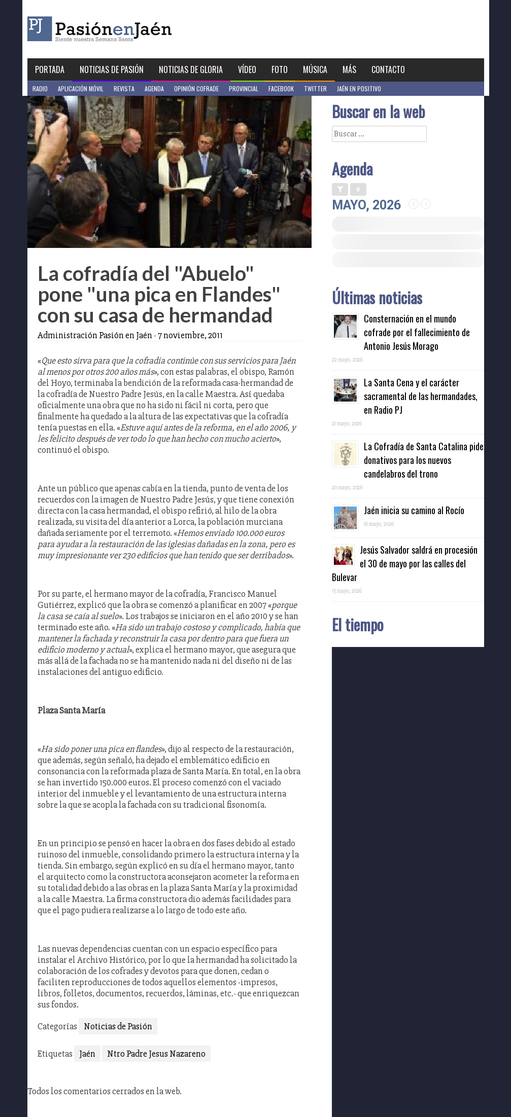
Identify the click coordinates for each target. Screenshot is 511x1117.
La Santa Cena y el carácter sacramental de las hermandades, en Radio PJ (421, 396)
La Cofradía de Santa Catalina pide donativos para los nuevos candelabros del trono (424, 460)
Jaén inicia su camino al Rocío (414, 510)
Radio (40, 88)
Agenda (154, 88)
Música (315, 69)
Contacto (388, 69)
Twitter (315, 88)
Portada (49, 69)
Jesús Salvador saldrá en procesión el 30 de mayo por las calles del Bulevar (405, 563)
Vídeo (247, 69)
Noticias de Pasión (112, 69)
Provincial (243, 88)
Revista (124, 88)
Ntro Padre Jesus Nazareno (156, 1053)
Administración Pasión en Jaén (95, 335)
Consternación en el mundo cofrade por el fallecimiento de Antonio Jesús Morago (417, 332)
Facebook (281, 88)
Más (349, 69)
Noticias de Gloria (191, 69)
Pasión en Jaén (126, 29)
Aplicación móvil (81, 88)
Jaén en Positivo (359, 88)
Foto (279, 69)
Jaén (87, 1053)
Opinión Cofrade (196, 88)
